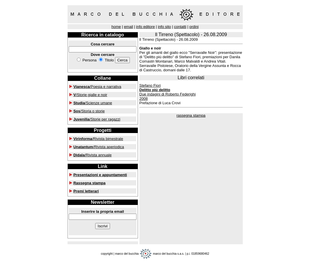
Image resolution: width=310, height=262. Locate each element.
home (116, 26)
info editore (145, 26)
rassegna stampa (191, 115)
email (128, 26)
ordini (194, 26)
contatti (180, 26)
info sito (164, 26)
